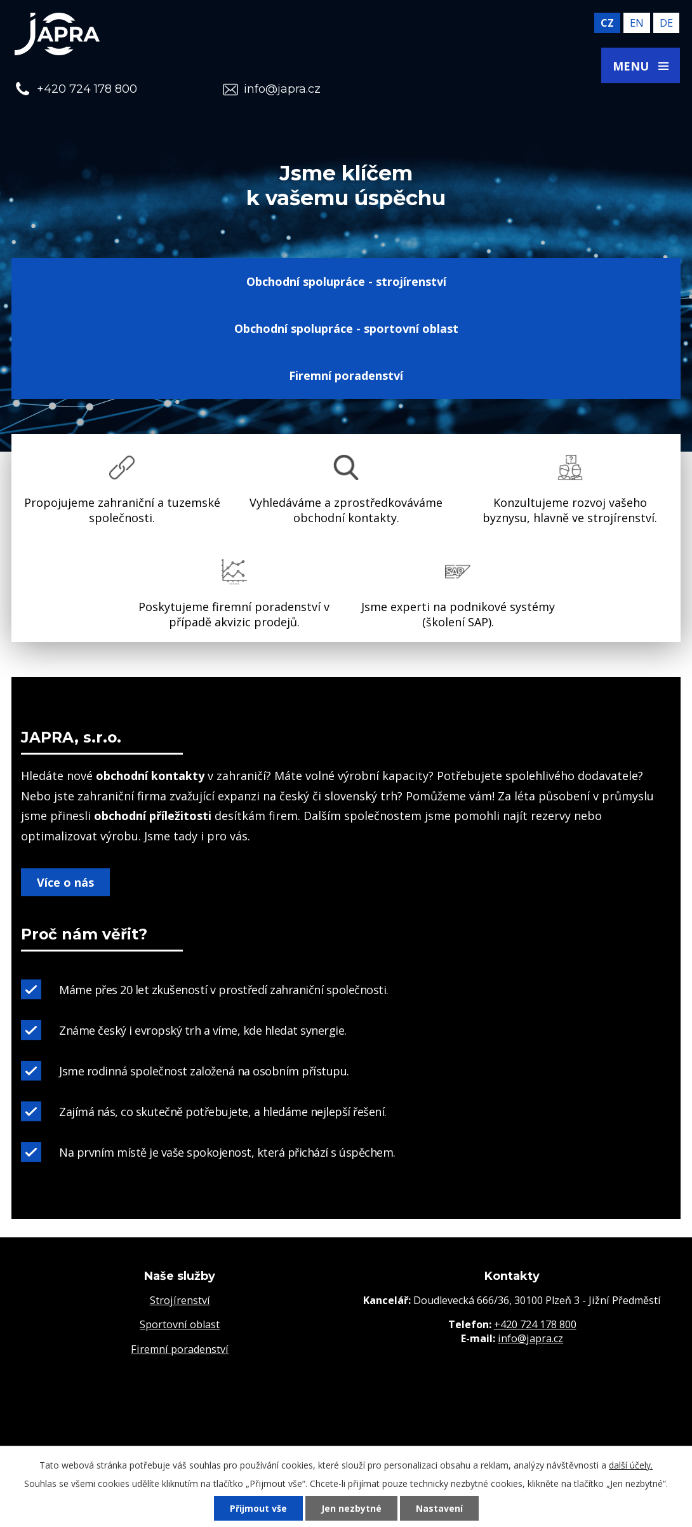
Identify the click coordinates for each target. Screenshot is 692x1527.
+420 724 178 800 (87, 89)
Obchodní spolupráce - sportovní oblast (346, 328)
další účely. (631, 1465)
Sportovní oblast (180, 1324)
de (666, 23)
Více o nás (65, 882)
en (637, 23)
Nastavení (439, 1508)
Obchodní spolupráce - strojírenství (346, 281)
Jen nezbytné (351, 1508)
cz (607, 23)
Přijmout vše (258, 1508)
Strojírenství (180, 1300)
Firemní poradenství (346, 375)
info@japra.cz (282, 89)
